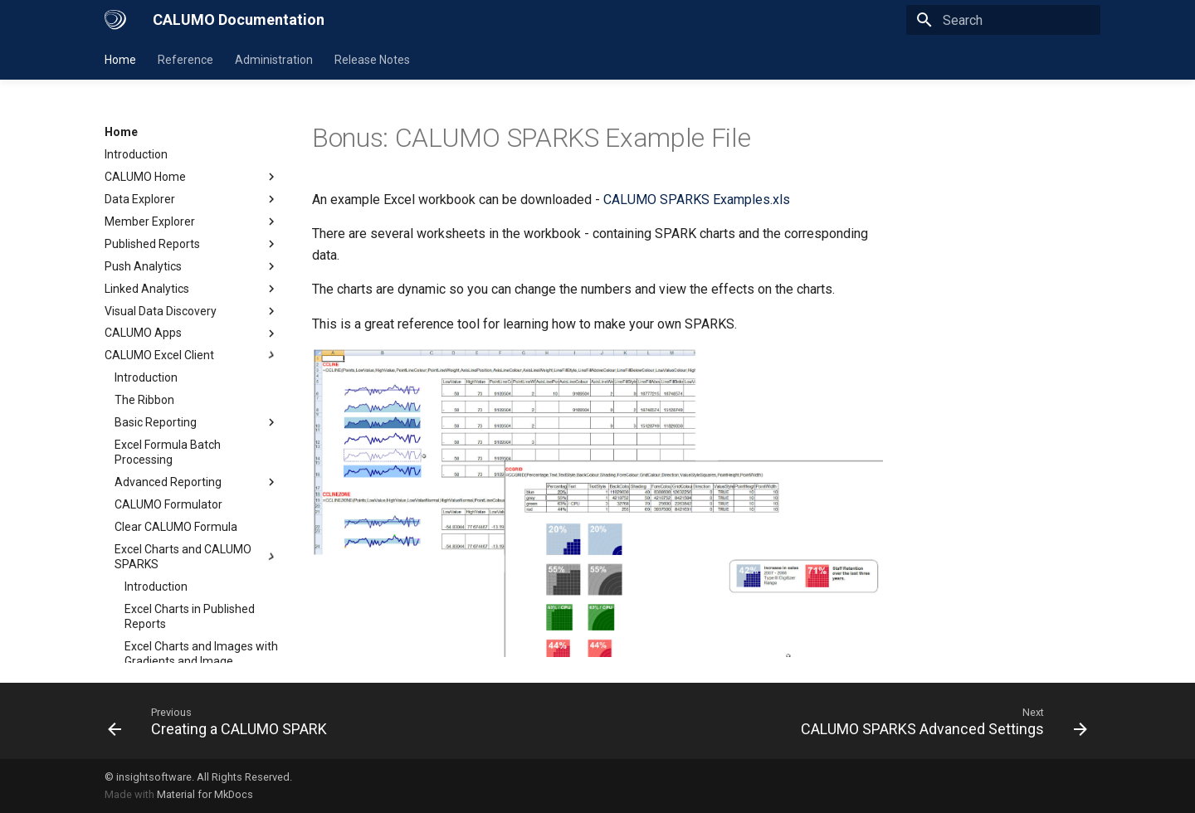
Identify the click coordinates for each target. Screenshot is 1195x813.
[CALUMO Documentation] (115, 20)
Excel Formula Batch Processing (168, 452)
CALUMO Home (192, 176)
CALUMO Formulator (168, 504)
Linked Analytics (192, 288)
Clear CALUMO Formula (176, 526)
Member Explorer (192, 221)
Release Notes (372, 59)
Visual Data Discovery (192, 311)
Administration (274, 59)
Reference (185, 59)
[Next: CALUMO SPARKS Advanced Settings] (940, 721)
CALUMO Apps (192, 333)
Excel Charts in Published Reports (189, 616)
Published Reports (192, 243)
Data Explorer (192, 199)
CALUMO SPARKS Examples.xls (696, 199)
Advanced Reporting (197, 482)
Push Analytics (192, 266)
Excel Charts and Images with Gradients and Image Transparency (201, 661)
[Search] (1003, 20)
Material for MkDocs (205, 794)
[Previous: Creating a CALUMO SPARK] (221, 721)
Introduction (136, 154)
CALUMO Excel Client (192, 355)
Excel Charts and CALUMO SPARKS (197, 557)
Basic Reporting (197, 422)
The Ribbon (144, 399)
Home (120, 59)
